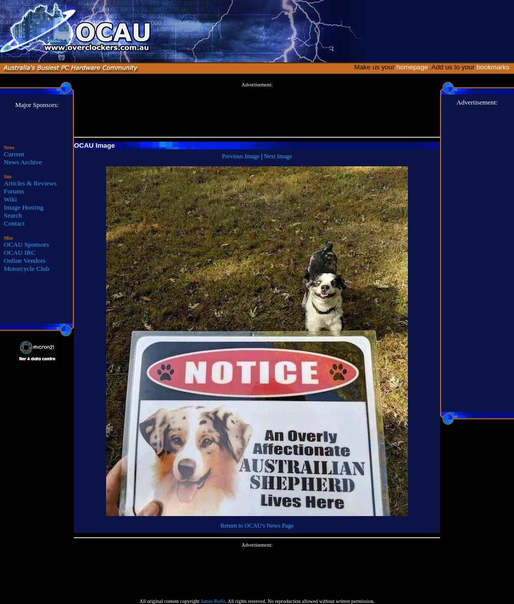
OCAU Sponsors (26, 244)
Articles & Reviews (30, 183)
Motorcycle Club (27, 268)
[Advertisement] (257, 110)
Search (13, 215)
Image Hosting (24, 207)
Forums (14, 191)
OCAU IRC (20, 252)
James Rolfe (213, 601)
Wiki (10, 199)
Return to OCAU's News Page (256, 525)
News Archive (23, 162)
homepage (412, 67)
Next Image (278, 156)
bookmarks (494, 67)
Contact (14, 223)
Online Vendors (25, 260)
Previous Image (241, 156)
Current (14, 154)
